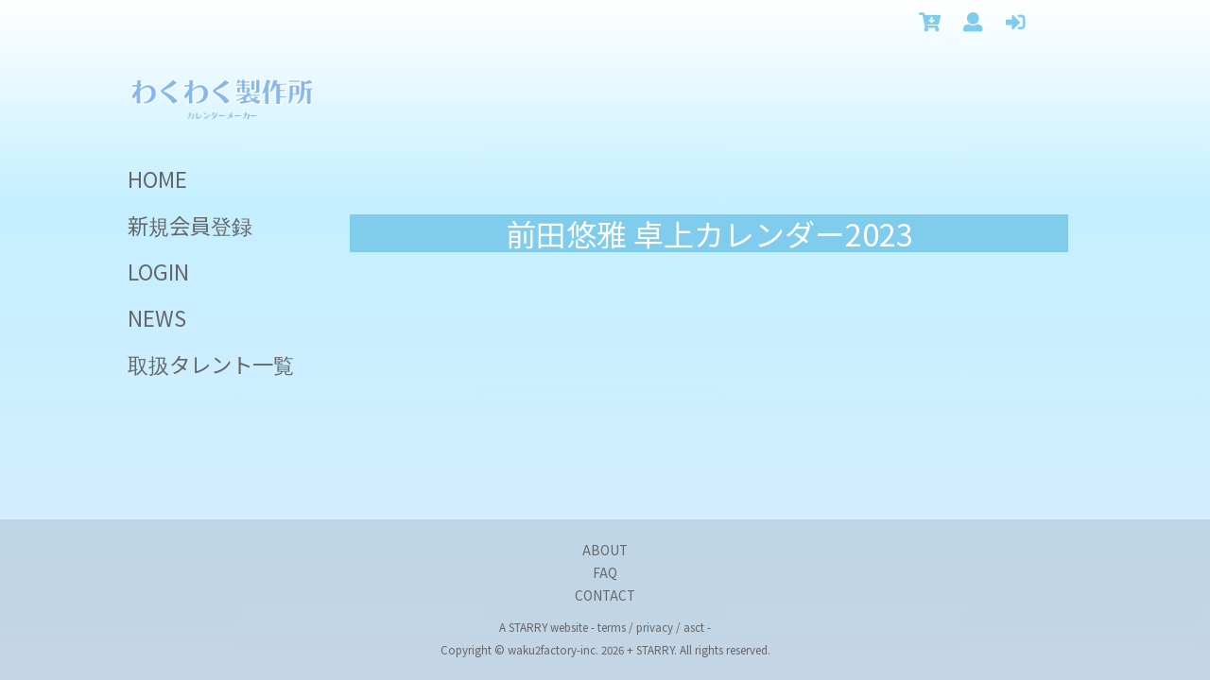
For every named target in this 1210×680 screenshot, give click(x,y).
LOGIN (158, 271)
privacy (654, 627)
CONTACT (605, 595)
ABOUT (605, 549)
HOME (157, 178)
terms (611, 627)
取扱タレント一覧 (211, 363)
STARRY (528, 627)
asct (693, 627)
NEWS (157, 317)
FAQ (605, 572)
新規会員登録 (190, 225)
